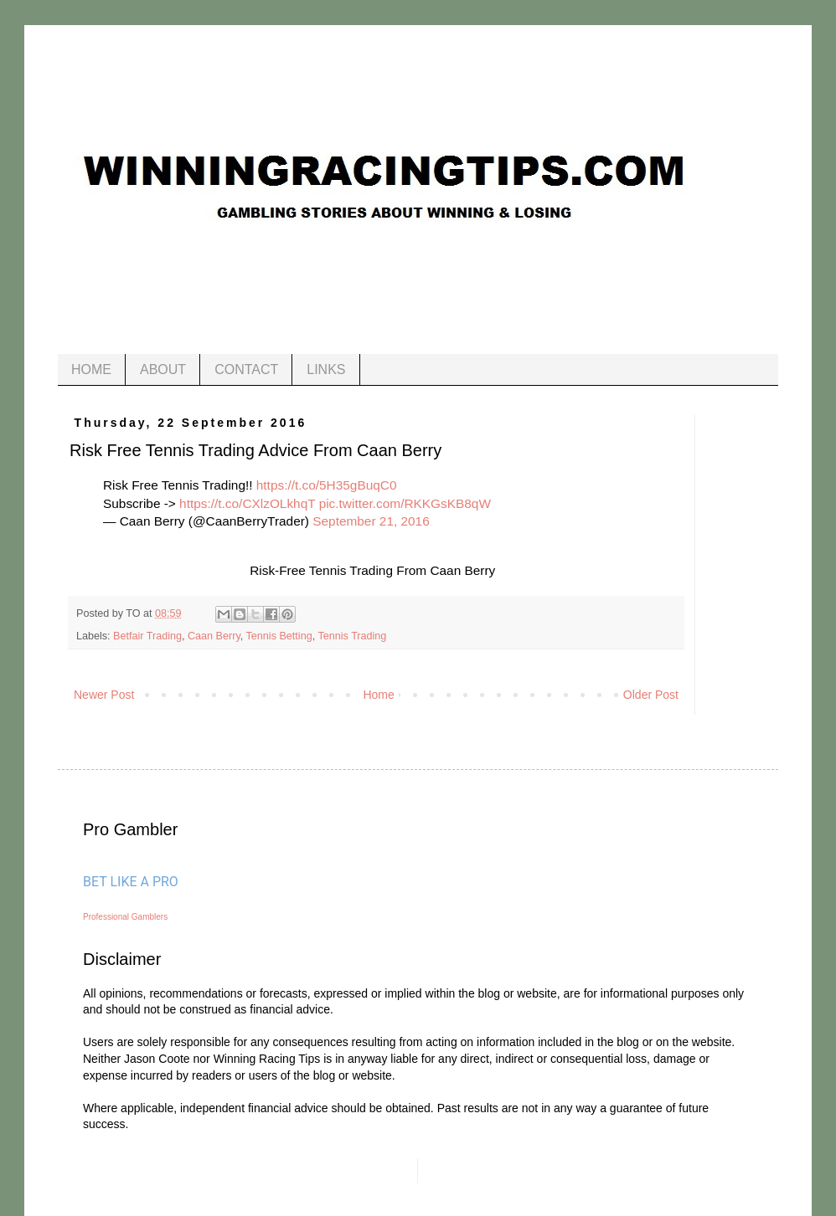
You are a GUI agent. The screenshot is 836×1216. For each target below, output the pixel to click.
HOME (91, 369)
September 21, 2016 (370, 521)
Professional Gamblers (125, 916)
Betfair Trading (147, 636)
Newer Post (104, 694)
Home (378, 694)
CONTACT (246, 369)
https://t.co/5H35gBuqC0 (326, 485)
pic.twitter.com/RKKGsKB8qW (405, 503)
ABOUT (163, 369)
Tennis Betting (279, 636)
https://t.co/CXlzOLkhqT (247, 503)
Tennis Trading (351, 636)
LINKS (326, 369)
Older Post (651, 694)
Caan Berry (214, 636)
